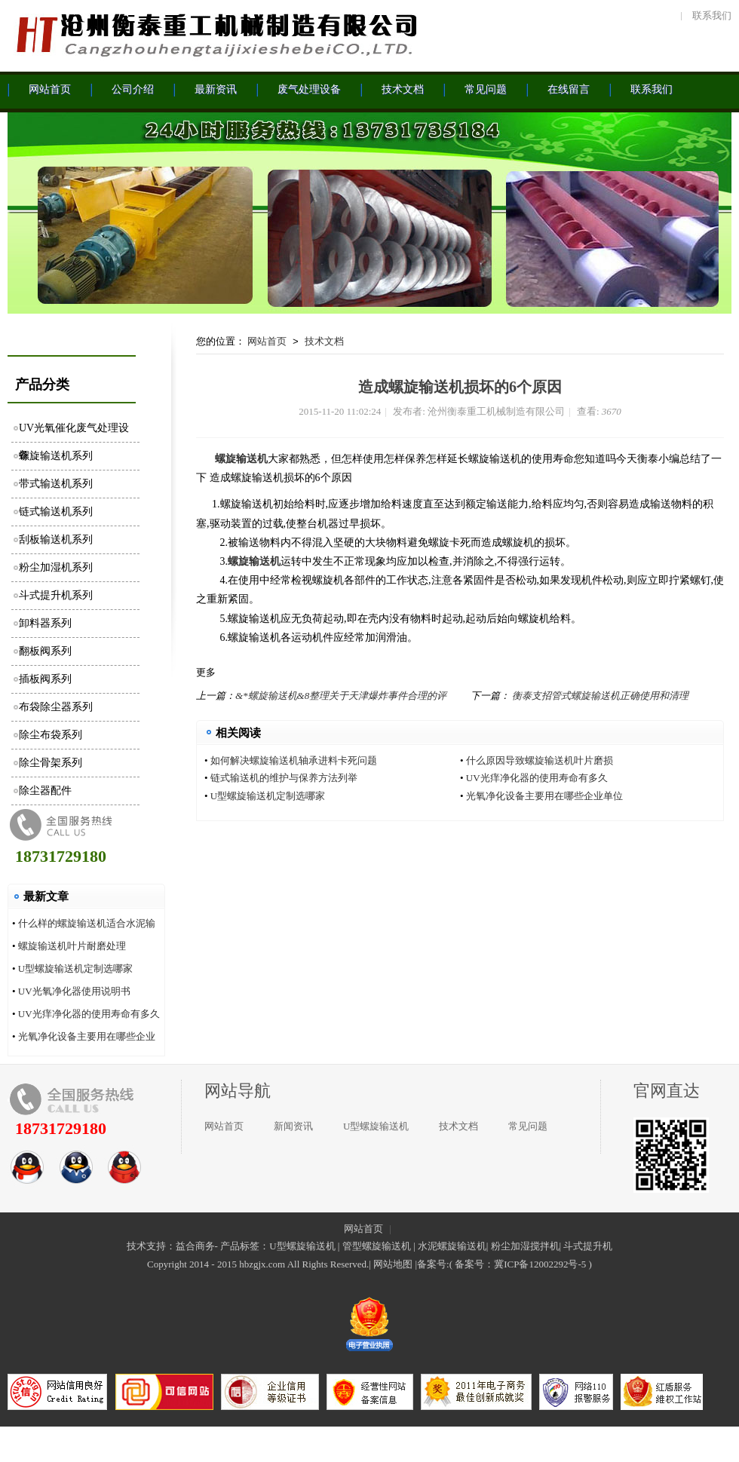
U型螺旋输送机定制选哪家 (75, 968)
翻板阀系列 (45, 651)
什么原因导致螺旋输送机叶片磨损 (539, 760)
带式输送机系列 (56, 483)
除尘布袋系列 (50, 734)
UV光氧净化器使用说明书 (74, 991)
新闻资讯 (293, 1126)
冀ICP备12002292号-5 (540, 1264)
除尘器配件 (45, 790)
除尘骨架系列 (50, 762)
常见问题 (527, 1126)
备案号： (474, 1264)
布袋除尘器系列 (56, 707)
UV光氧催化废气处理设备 (74, 432)
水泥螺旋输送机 (452, 1246)
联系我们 (711, 15)
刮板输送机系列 (56, 539)
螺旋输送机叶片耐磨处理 (72, 946)
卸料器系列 (45, 623)
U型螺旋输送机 (376, 1126)
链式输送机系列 (56, 511)
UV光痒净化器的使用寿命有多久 (89, 1013)
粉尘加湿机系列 (56, 567)
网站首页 (267, 341)
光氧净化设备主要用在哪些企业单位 (544, 795)
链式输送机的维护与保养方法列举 (283, 777)
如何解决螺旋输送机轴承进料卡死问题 (293, 760)
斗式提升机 (587, 1246)
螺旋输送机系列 (56, 455)
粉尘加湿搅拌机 (525, 1246)
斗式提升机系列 (56, 595)
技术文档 (324, 341)
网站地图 (392, 1264)
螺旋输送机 (241, 458)
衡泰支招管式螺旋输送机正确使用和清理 (600, 695)
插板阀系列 (45, 679)
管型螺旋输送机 (376, 1246)
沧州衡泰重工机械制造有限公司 (215, 34)
